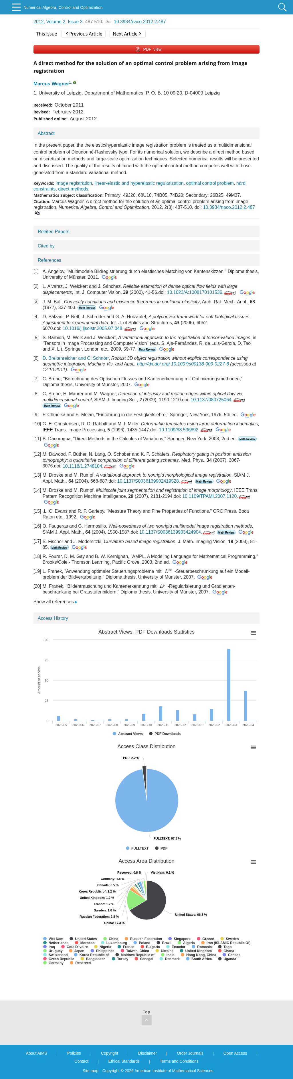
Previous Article (84, 34)
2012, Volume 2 (49, 21)
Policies (74, 1053)
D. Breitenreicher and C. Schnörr (76, 358)
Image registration (73, 183)
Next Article (127, 34)
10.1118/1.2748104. (90, 466)
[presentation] (169, 571)
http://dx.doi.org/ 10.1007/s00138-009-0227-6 (183, 363)
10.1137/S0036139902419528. (155, 481)
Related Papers (53, 231)
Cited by (46, 245)
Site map (90, 1070)
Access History (53, 618)
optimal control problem (210, 183)
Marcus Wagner (51, 84)
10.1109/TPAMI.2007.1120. (217, 496)
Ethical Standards (124, 1061)
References (49, 260)
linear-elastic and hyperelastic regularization (138, 183)
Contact (81, 1061)
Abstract (46, 133)
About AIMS (36, 1053)
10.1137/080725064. (218, 399)
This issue (46, 34)
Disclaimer (147, 1053)
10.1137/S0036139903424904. (177, 532)
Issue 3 (75, 21)
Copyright (109, 1053)
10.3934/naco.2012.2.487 (140, 21)
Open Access (235, 1053)
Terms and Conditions (179, 1061)
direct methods (73, 188)
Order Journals (190, 1053)
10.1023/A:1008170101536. (202, 292)
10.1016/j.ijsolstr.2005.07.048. (100, 328)
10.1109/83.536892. (186, 429)
